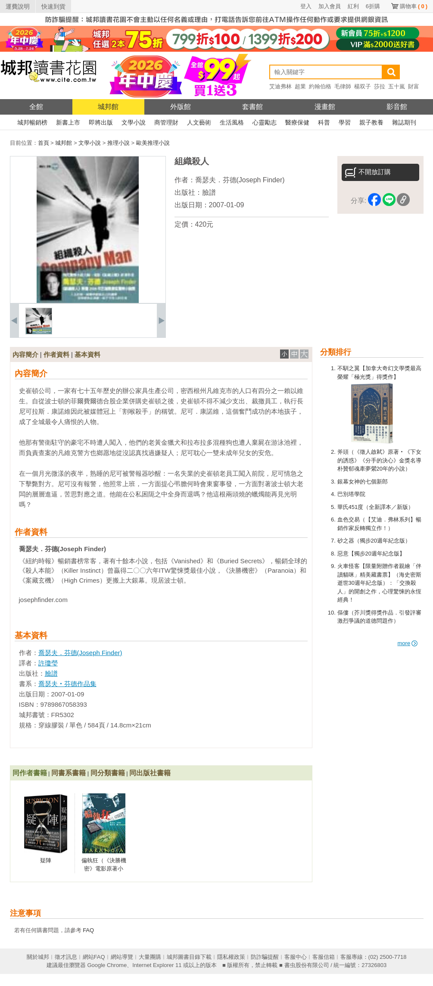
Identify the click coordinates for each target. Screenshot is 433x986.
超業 (300, 86)
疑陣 (45, 860)
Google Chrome (107, 965)
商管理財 (166, 122)
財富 (413, 86)
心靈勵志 (264, 122)
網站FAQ (94, 957)
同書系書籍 (68, 773)
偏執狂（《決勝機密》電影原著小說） (103, 868)
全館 (36, 106)
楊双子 (362, 86)
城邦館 (108, 106)
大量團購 (150, 957)
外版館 (180, 106)
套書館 (252, 106)
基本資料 (87, 354)
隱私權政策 (231, 957)
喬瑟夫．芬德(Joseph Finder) (240, 180)
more (408, 643)
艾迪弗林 (280, 86)
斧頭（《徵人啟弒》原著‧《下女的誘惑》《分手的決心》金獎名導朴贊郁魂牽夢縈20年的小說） (379, 460)
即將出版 (101, 122)
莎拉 (379, 86)
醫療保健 (297, 122)
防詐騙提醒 (265, 957)
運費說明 (18, 6)
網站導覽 (122, 957)
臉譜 (209, 192)
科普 (324, 122)
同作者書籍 (29, 773)
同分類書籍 (107, 773)
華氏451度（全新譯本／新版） (375, 507)
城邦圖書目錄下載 (189, 957)
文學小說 (133, 122)
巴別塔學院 (351, 494)
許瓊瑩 (48, 663)
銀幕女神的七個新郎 (362, 481)
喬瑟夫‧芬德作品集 (67, 683)
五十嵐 (396, 86)
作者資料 (56, 354)
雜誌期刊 (404, 122)
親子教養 (371, 122)
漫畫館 (325, 106)
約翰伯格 (320, 86)
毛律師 (342, 86)
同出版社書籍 (150, 773)
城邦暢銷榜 (32, 122)
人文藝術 (199, 122)
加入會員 (329, 6)
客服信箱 (323, 957)
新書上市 (68, 122)
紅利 (353, 6)
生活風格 (232, 122)
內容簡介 (25, 354)
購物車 (413, 6)
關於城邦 (38, 957)
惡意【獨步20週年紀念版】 (371, 553)
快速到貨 (53, 6)
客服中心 (295, 957)
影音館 (396, 106)
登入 (306, 6)
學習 (345, 122)
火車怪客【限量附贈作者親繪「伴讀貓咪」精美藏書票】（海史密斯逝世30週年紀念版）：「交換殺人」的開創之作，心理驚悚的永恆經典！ (379, 583)
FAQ (88, 930)
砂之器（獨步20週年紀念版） (374, 540)
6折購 (373, 6)
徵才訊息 (66, 957)
